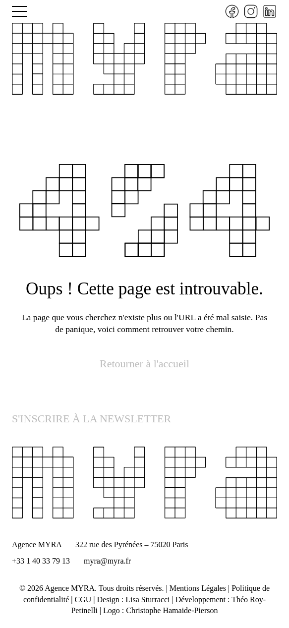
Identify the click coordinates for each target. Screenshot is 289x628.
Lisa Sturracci (147, 599)
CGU (83, 599)
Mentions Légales (198, 588)
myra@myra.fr (107, 561)
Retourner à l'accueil (144, 363)
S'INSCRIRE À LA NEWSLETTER (91, 418)
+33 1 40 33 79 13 (41, 561)
